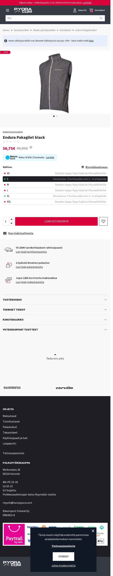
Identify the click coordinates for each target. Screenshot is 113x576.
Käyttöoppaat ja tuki (15, 438)
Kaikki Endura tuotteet (13, 132)
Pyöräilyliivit (65, 30)
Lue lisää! (87, 2)
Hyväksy (63, 556)
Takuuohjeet (10, 432)
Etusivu (6, 30)
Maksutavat (10, 416)
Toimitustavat (11, 421)
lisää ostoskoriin (56, 221)
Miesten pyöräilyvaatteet (44, 30)
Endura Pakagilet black (86, 30)
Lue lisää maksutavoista (30, 282)
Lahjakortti (9, 444)
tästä (91, 40)
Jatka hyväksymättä (63, 566)
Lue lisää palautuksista (29, 267)
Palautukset (10, 427)
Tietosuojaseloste (13, 453)
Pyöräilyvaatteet (21, 30)
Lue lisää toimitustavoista (31, 252)
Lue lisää (50, 157)
